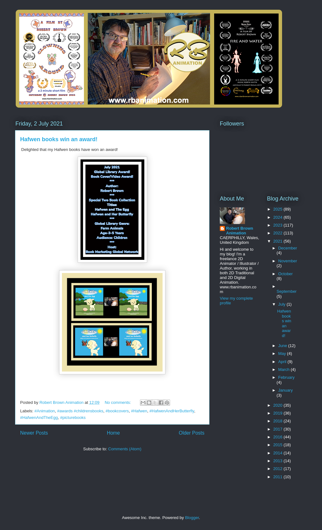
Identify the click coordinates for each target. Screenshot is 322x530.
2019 (278, 413)
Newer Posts (34, 433)
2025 (278, 209)
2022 (278, 233)
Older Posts (191, 433)
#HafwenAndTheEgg (39, 417)
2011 (278, 476)
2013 (278, 460)
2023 (278, 225)
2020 (278, 405)
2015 (278, 444)
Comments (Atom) (124, 449)
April (283, 361)
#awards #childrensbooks (80, 411)
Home (113, 433)
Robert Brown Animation (239, 230)
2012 (278, 468)
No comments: (118, 402)
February (286, 377)
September (287, 291)
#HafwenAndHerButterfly (171, 411)
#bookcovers (117, 411)
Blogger (192, 517)
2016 (278, 437)
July (282, 304)
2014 (278, 453)
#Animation (45, 411)
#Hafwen (139, 411)
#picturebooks (73, 417)
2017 (278, 429)
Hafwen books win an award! (58, 139)
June (283, 345)
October (285, 273)
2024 (278, 217)
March (284, 369)
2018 (278, 421)
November (287, 261)
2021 (278, 241)
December (287, 248)
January (285, 390)
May (282, 353)
